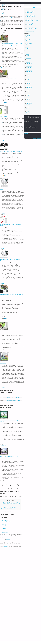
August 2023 (28, 72)
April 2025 (28, 62)
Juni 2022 (27, 91)
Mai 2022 (27, 92)
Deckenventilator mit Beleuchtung (7, 522)
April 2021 (28, 110)
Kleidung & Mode (29, 43)
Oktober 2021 (28, 102)
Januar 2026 (28, 59)
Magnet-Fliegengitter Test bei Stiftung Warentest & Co (11, 503)
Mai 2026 (27, 54)
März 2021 (28, 111)
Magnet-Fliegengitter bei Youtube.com (13, 401)
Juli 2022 (27, 90)
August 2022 (28, 88)
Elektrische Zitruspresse (6, 532)
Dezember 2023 (29, 70)
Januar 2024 (28, 68)
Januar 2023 (28, 82)
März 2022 (28, 95)
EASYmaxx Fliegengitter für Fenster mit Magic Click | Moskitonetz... (11, 43)
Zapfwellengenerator (29, 19)
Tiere (27, 47)
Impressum (26, 133)
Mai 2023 (27, 76)
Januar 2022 (28, 98)
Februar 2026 (28, 58)
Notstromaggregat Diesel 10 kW (31, 28)
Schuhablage (4, 524)
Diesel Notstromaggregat (30, 27)
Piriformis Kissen (5, 520)
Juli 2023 (27, 74)
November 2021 (29, 100)
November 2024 (29, 64)
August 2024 (28, 67)
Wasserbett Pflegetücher (6, 521)
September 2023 (29, 71)
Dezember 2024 (29, 63)
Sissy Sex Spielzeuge (29, 23)
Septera (34, 138)
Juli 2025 (27, 60)
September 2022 (29, 87)
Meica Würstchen (29, 13)
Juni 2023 (27, 75)
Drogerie (27, 37)
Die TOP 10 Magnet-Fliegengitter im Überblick (10, 502)
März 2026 (28, 56)
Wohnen (27, 48)
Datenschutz (26, 134)
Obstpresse (4, 528)
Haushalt (16, 12)
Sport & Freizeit (29, 45)
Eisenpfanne (4, 526)
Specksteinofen (4, 529)
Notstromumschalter (29, 24)
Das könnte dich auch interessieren (6, 508)
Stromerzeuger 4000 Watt (30, 15)
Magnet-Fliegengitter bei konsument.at (13, 398)
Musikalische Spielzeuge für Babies (32, 20)
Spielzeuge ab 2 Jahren (30, 21)
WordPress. (39, 138)
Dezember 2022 (29, 83)
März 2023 (28, 79)
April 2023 (28, 78)
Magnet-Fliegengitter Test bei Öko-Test (13, 397)
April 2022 (28, 94)
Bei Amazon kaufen (3, 67)
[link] (2, 15)
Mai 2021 (27, 108)
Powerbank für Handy (30, 31)
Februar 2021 (28, 112)
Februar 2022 (28, 96)
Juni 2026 (27, 52)
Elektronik (28, 39)
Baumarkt (28, 36)
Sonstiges (28, 44)
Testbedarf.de (3, 17)
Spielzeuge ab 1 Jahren (30, 25)
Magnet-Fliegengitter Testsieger (7, 506)
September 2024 (29, 66)
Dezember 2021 (29, 99)
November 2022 (29, 84)
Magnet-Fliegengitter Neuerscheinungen (9, 504)
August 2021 (28, 104)
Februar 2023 (28, 80)
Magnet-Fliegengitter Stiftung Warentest (9, 507)
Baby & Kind (28, 35)
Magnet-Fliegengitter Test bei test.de (13, 395)
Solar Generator (29, 29)
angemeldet (5, 546)
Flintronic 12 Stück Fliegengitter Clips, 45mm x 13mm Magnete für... (11, 151)
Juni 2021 (27, 107)
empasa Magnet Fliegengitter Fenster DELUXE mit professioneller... (11, 330)
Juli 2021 (27, 106)
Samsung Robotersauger (6, 525)
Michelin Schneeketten (30, 11)
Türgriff (3, 530)
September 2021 (29, 103)
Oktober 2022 (28, 86)
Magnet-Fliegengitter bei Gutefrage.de (13, 400)
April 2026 (28, 55)
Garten (27, 40)
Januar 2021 (28, 114)
